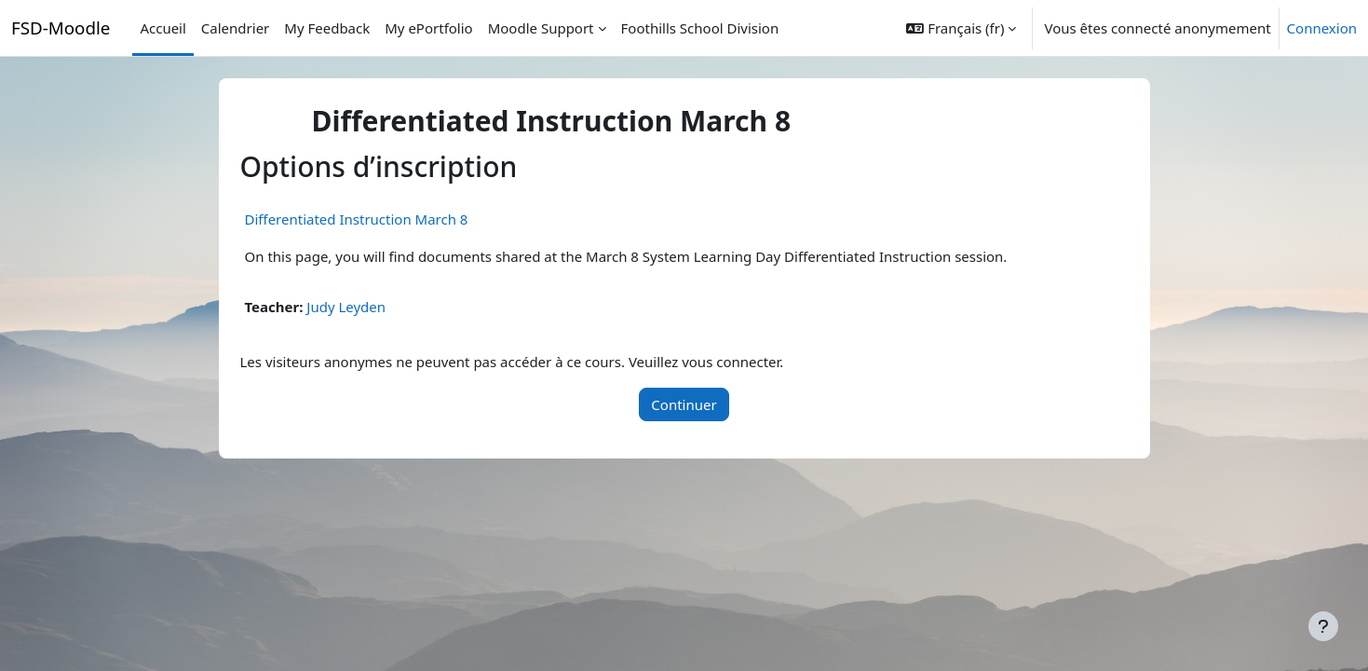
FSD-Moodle (60, 27)
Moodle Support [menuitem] (541, 28)
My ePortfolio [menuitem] (428, 28)
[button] (961, 28)
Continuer (683, 404)
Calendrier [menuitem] (235, 28)
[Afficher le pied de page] (1323, 626)
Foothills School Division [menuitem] (700, 28)
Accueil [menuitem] (162, 28)
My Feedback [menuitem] (327, 28)
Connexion (1322, 28)
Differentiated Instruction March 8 (356, 219)
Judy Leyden (346, 306)
